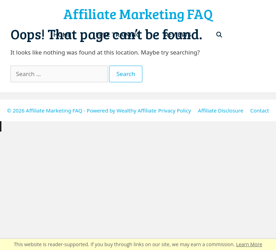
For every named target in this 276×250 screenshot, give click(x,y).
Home (62, 35)
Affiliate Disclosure (220, 110)
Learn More (249, 244)
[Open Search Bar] (219, 35)
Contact (259, 110)
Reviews (178, 35)
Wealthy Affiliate (136, 110)
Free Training (118, 35)
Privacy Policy (174, 110)
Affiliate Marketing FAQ (138, 13)
